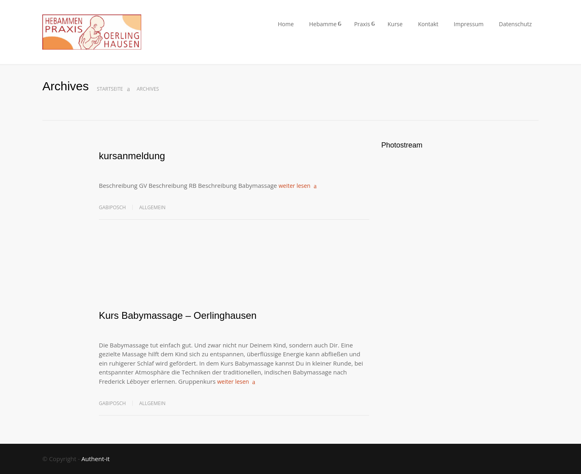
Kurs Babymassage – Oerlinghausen (178, 315)
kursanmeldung (132, 155)
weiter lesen (294, 185)
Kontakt (428, 24)
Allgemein (152, 207)
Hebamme (322, 24)
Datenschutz (515, 24)
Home (286, 24)
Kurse (394, 24)
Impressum (469, 24)
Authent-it (96, 459)
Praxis (362, 24)
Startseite (110, 88)
